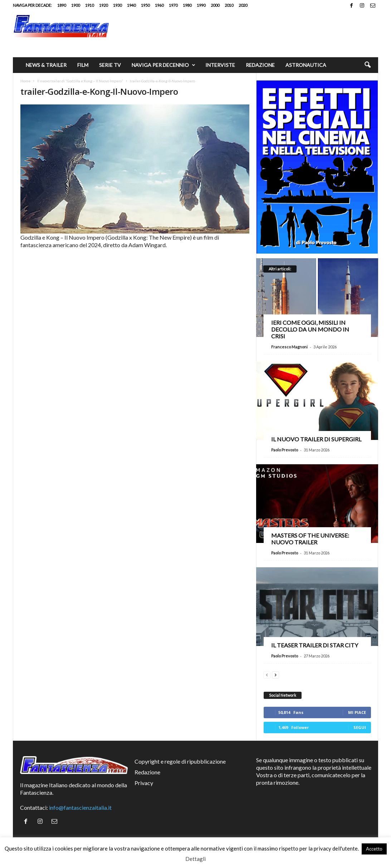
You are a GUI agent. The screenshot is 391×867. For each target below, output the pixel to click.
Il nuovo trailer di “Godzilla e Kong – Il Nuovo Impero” (80, 81)
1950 (145, 5)
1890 (61, 5)
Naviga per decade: (32, 5)
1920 (103, 5)
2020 (243, 5)
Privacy (144, 782)
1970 (173, 5)
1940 (131, 5)
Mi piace (357, 712)
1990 (201, 5)
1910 (89, 5)
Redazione (260, 65)
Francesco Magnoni (289, 346)
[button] (367, 65)
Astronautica (305, 65)
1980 (187, 5)
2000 (215, 5)
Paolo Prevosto (284, 449)
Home (25, 81)
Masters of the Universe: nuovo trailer (310, 538)
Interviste (220, 65)
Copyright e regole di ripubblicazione (180, 761)
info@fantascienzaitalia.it (80, 807)
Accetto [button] (374, 849)
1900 (75, 5)
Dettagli (195, 859)
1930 (117, 5)
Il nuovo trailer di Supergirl (316, 439)
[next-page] (275, 674)
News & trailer (46, 65)
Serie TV (110, 65)
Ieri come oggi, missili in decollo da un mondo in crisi (310, 329)
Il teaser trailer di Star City (314, 645)
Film (82, 65)
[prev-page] (266, 674)
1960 (159, 5)
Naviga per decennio (163, 65)
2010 (229, 5)
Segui (359, 727)
